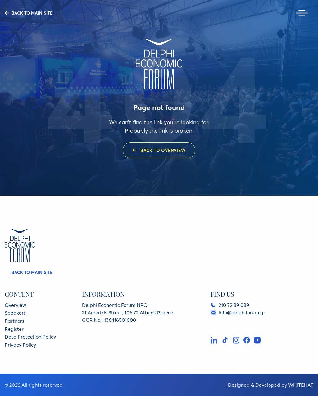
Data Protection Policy (30, 337)
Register (14, 329)
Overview (15, 305)
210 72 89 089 (234, 305)
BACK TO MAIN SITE (31, 13)
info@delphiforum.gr (242, 312)
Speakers (15, 313)
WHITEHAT (300, 385)
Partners (14, 321)
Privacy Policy (20, 345)
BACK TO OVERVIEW (163, 150)
